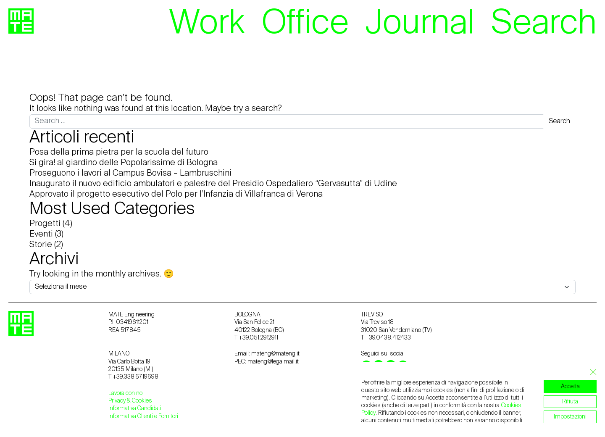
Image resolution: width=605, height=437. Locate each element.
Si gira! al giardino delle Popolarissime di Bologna (123, 163)
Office (305, 24)
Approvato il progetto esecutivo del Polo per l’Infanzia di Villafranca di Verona (176, 194)
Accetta (570, 387)
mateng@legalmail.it (273, 362)
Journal (420, 24)
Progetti (44, 224)
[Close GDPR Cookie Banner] (591, 372)
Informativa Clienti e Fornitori (143, 416)
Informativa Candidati (134, 408)
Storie (40, 245)
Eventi (41, 234)
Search (544, 24)
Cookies (142, 401)
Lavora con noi (126, 393)
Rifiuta (570, 402)
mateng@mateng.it (275, 354)
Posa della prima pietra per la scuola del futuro (118, 152)
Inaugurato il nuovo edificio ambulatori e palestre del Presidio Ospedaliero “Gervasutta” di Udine (213, 184)
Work (207, 24)
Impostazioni (570, 417)
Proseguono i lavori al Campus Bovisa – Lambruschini (130, 173)
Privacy (117, 401)
